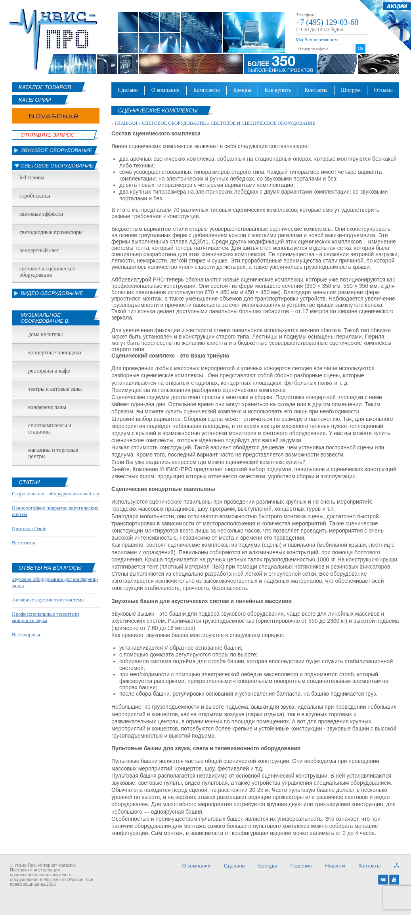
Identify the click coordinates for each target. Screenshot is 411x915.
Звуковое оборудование (56, 150)
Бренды (242, 90)
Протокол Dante (29, 528)
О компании (165, 90)
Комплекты (206, 90)
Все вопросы (26, 634)
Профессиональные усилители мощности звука (45, 617)
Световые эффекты (41, 214)
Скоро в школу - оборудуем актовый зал (55, 493)
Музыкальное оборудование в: (45, 318)
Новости (335, 866)
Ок (360, 48)
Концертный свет (39, 250)
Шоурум (351, 90)
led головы (31, 178)
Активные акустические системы (48, 600)
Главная (126, 123)
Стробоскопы (34, 196)
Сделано (128, 90)
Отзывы (383, 90)
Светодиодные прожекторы (50, 232)
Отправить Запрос (48, 135)
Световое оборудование (57, 166)
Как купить (278, 90)
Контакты (315, 90)
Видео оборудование (52, 293)
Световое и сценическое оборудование (47, 272)
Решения (301, 866)
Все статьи (23, 543)
